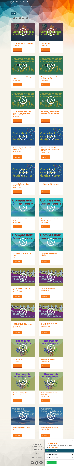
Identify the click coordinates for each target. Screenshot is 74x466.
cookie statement (53, 447)
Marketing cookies (53, 457)
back (14, 13)
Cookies (37, 453)
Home (12, 6)
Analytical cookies (53, 454)
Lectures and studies (21, 6)
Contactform (37, 457)
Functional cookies (53, 450)
